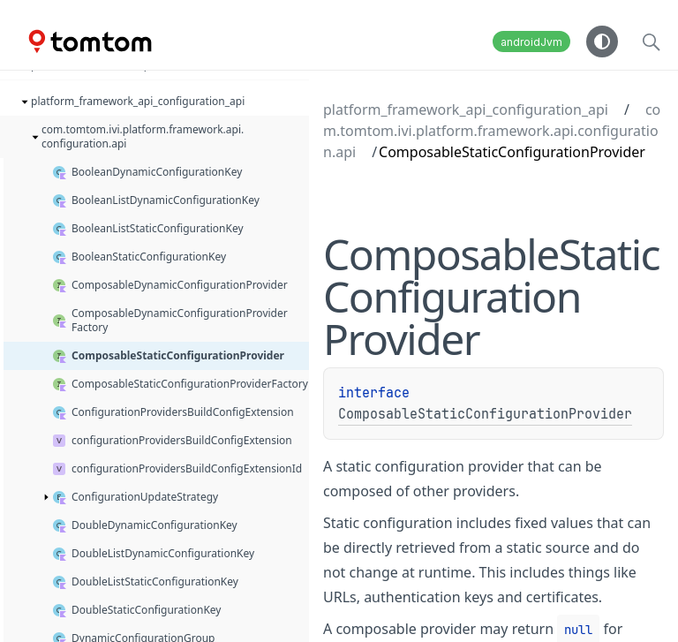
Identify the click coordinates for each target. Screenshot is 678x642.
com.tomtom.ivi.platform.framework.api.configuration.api (491, 131)
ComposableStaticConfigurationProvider (485, 414)
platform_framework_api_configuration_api (465, 109)
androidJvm (531, 42)
